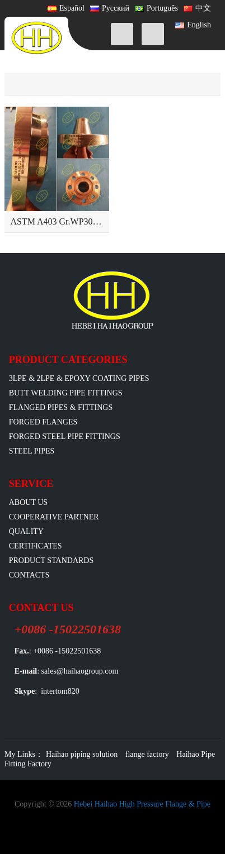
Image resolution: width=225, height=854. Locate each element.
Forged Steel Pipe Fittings (64, 436)
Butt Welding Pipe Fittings (66, 393)
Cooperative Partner (54, 517)
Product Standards (51, 560)
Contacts (29, 575)
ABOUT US (28, 502)
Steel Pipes (32, 451)
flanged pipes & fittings (61, 407)
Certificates (35, 546)
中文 (197, 8)
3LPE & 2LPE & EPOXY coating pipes (79, 378)
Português (156, 8)
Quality (26, 531)
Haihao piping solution (82, 754)
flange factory (147, 754)
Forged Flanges (43, 422)
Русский (109, 8)
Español (66, 8)
